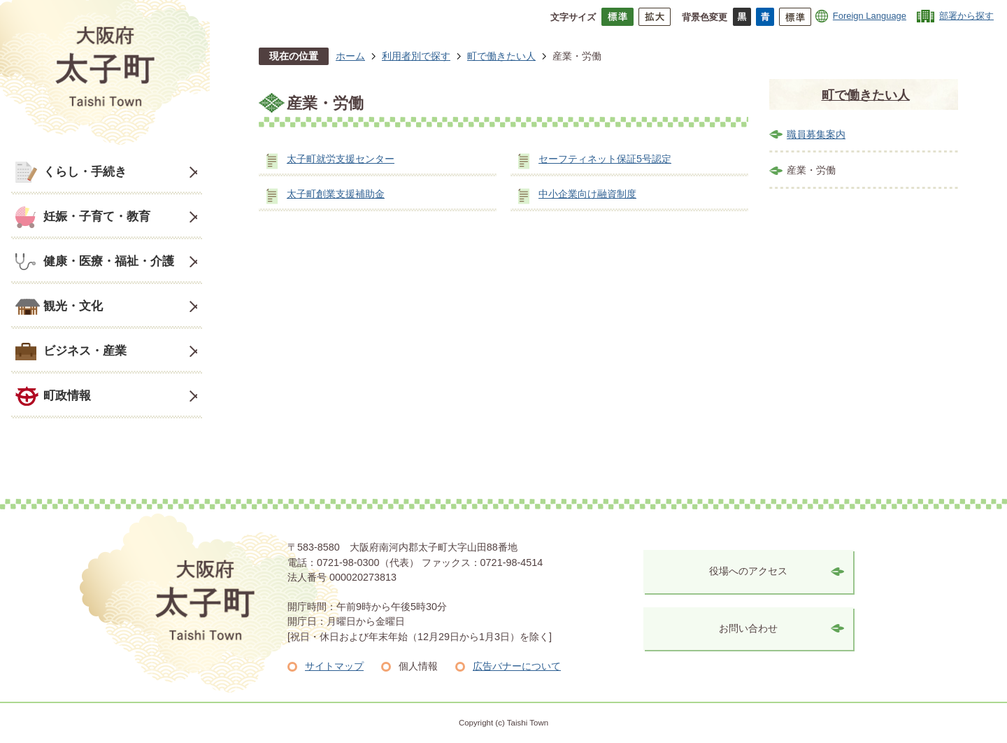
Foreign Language (869, 15)
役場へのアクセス (748, 570)
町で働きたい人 (501, 56)
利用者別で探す (416, 56)
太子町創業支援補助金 (336, 193)
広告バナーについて (517, 666)
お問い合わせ (748, 628)
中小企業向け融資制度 (587, 193)
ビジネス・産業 (85, 351)
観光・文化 (73, 306)
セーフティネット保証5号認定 (604, 158)
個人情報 (418, 666)
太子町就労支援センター (340, 158)
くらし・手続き (85, 171)
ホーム (350, 56)
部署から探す (966, 15)
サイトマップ (334, 666)
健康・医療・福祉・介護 (108, 261)
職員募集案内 (816, 134)
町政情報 (67, 395)
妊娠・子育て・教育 (96, 216)
